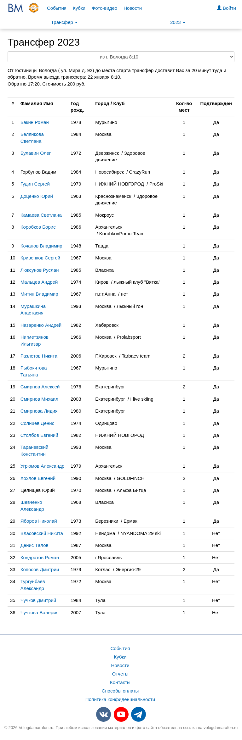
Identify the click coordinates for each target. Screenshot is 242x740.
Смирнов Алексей (40, 386)
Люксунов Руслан (39, 270)
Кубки (79, 8)
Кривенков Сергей (40, 257)
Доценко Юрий (36, 196)
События (56, 8)
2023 (177, 22)
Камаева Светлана (41, 215)
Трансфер (64, 22)
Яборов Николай (38, 521)
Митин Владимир (39, 294)
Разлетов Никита (38, 356)
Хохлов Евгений (37, 478)
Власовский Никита (41, 533)
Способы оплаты (120, 690)
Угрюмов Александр (42, 466)
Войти (226, 8)
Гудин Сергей (35, 183)
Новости (133, 8)
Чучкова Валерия (39, 612)
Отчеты (120, 673)
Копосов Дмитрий (39, 569)
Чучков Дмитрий (38, 600)
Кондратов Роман (39, 557)
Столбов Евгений (39, 435)
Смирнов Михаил (39, 399)
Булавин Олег (35, 153)
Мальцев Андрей (39, 282)
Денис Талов (34, 545)
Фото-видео (104, 8)
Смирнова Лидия (39, 411)
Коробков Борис (38, 227)
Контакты (120, 682)
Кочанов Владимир (41, 245)
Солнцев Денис (37, 423)
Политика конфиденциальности (120, 699)
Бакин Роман (34, 122)
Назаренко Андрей (41, 325)
